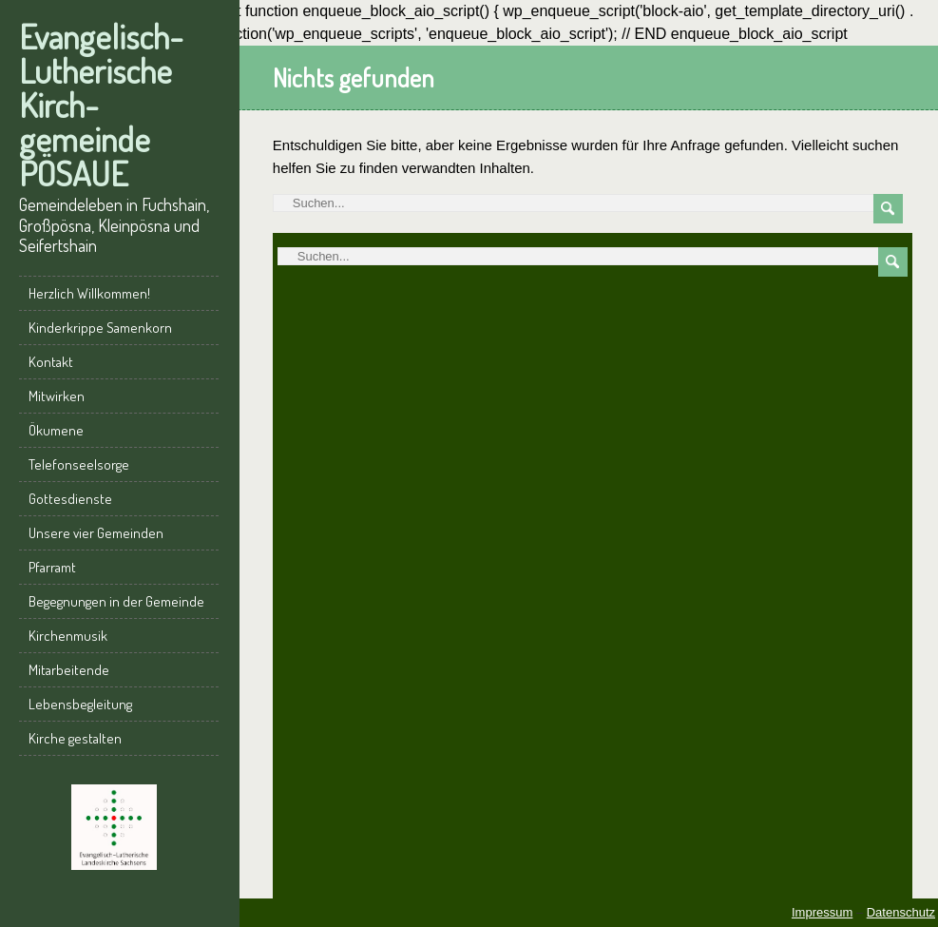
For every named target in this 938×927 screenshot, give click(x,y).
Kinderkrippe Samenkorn (100, 328)
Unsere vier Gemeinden (96, 533)
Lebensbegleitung (80, 704)
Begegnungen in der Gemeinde (116, 601)
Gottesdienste (70, 499)
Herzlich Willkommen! (89, 293)
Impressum (822, 912)
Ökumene (56, 430)
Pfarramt (52, 567)
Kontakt (51, 362)
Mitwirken (57, 396)
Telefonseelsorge (79, 464)
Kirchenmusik (68, 636)
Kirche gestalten (75, 738)
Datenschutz (901, 912)
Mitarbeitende (69, 670)
